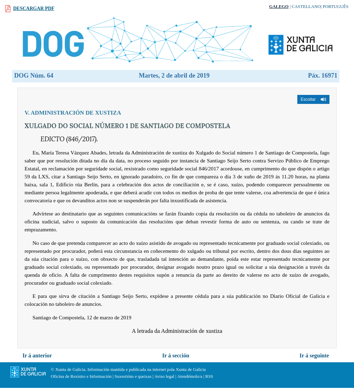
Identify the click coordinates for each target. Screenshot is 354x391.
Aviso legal (164, 376)
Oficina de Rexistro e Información (81, 376)
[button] (313, 99)
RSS (209, 376)
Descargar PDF (33, 8)
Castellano (306, 6)
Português (335, 6)
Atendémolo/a (189, 376)
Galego (279, 6)
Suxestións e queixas (133, 376)
